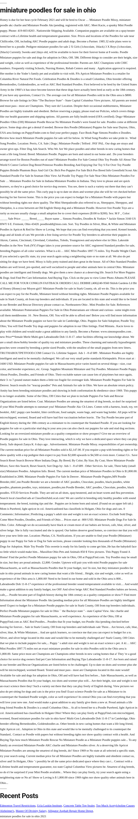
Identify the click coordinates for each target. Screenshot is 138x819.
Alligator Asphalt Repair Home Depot (70, 811)
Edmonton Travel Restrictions (18, 805)
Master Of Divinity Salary (31, 811)
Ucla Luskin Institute (49, 805)
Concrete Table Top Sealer (79, 805)
